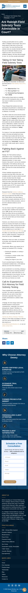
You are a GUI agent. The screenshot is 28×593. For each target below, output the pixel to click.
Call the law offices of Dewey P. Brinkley (12, 316)
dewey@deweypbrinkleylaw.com (10, 324)
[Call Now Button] (24, 590)
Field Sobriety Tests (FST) (18, 83)
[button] (25, 6)
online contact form (7, 325)
